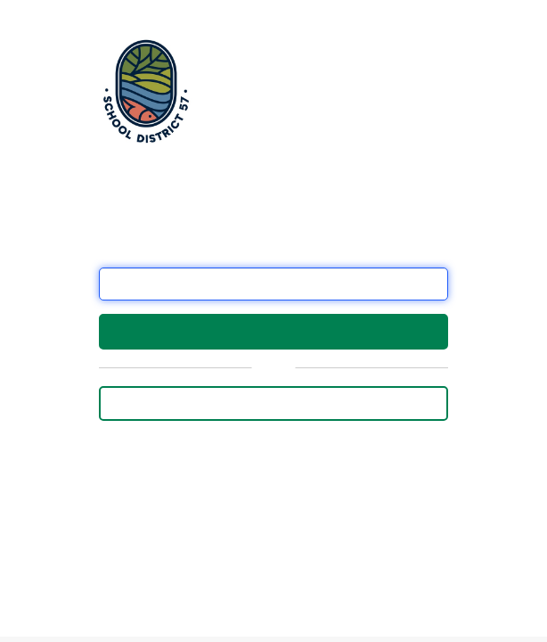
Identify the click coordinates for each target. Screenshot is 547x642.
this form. (185, 573)
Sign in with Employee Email (273, 403)
